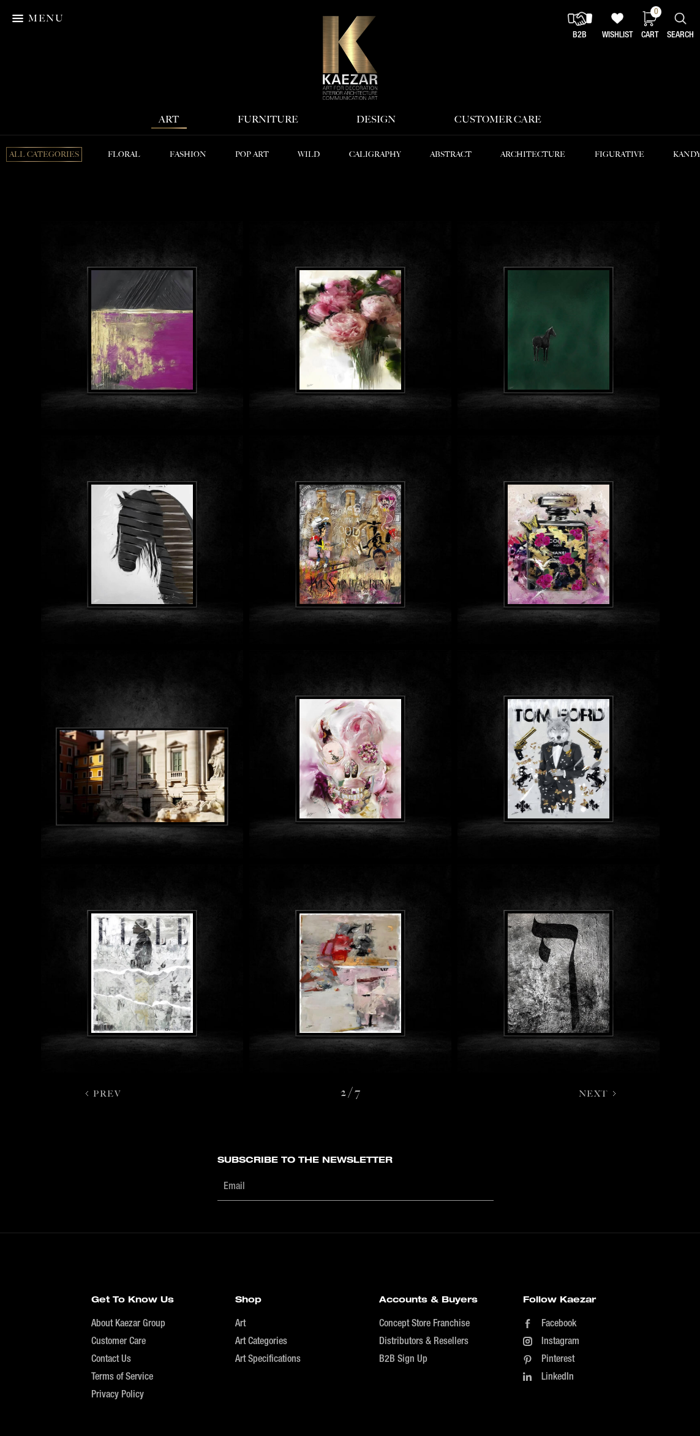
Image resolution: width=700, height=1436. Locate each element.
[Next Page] (598, 1093)
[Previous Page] (102, 1093)
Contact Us (111, 1359)
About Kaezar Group (128, 1324)
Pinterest (557, 1359)
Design (376, 119)
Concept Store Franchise (424, 1324)
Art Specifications (268, 1359)
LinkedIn (557, 1377)
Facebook (558, 1324)
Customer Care (497, 119)
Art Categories (261, 1341)
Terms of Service (122, 1377)
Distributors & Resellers (424, 1341)
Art (169, 119)
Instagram (560, 1341)
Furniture (268, 119)
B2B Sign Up (403, 1359)
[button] (39, 18)
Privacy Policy (117, 1395)
